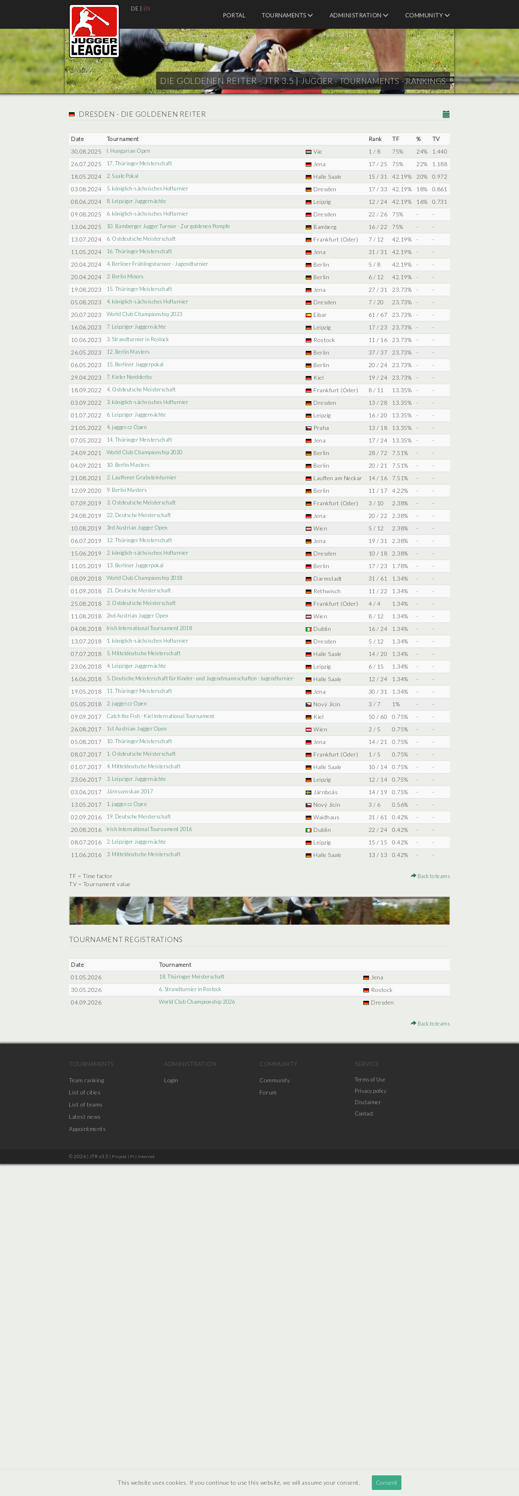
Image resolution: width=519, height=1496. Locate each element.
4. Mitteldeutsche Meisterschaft (147, 1042)
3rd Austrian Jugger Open (139, 714)
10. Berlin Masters (129, 619)
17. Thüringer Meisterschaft (142, 163)
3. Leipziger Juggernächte (138, 1063)
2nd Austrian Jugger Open (139, 843)
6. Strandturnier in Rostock (190, 1322)
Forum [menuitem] (268, 1424)
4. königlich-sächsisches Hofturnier (152, 366)
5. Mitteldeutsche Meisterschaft (147, 888)
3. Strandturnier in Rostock (141, 420)
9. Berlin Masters (128, 660)
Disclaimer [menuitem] (369, 1436)
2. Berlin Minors (126, 333)
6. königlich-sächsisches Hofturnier (152, 246)
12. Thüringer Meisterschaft (142, 727)
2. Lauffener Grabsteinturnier (144, 640)
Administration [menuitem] (359, 15)
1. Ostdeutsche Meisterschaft (144, 1029)
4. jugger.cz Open (127, 557)
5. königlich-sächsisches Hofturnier (152, 205)
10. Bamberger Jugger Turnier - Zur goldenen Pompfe (174, 267)
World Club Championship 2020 (147, 598)
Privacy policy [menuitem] (372, 1424)
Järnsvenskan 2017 (131, 1083)
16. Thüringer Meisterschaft (142, 300)
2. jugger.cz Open (127, 963)
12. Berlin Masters (129, 441)
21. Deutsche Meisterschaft (142, 809)
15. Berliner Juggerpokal (137, 462)
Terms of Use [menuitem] (372, 1412)
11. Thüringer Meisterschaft (142, 942)
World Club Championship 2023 (147, 379)
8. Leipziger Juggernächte (138, 225)
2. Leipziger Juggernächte (138, 1158)
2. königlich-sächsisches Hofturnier (152, 747)
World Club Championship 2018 (147, 789)
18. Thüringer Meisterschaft (191, 1309)
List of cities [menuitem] (85, 1424)
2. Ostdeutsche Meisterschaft (144, 830)
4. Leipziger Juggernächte (138, 909)
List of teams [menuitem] (86, 1436)
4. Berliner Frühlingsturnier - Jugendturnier (163, 321)
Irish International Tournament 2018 (154, 855)
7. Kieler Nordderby (131, 482)
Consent (386, 1482)
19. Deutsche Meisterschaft (142, 1116)
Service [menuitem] (367, 1396)
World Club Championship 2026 (196, 1334)
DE (135, 8)
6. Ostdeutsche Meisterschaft (144, 287)
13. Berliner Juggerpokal (137, 768)
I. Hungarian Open (129, 151)
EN (148, 8)
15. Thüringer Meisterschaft (142, 346)
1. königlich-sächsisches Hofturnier (152, 876)
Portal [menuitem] (234, 15)
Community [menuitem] (427, 15)
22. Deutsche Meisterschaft (142, 693)
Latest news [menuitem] (85, 1448)
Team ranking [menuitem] (86, 1412)
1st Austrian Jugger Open (139, 996)
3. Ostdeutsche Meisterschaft (144, 681)
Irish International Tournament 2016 (154, 1137)
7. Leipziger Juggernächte (138, 400)
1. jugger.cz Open (127, 1104)
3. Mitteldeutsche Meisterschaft (147, 1178)
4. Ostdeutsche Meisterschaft (144, 503)
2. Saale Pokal (123, 184)
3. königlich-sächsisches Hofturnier (152, 516)
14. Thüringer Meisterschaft (142, 578)
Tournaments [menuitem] (287, 15)
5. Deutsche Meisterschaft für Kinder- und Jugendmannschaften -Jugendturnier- (191, 926)
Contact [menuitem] (365, 1448)
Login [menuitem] (171, 1412)
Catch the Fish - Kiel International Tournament (167, 975)
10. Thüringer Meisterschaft (142, 1009)
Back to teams (428, 1208)
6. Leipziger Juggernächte (138, 536)
